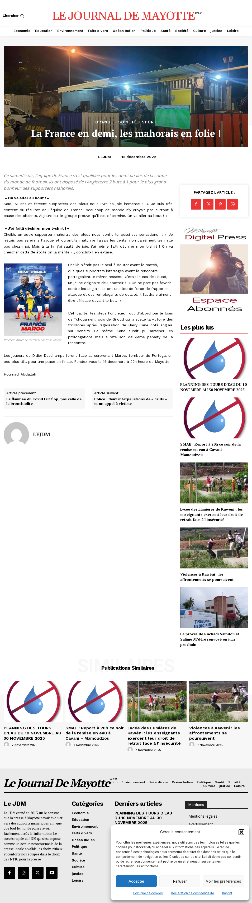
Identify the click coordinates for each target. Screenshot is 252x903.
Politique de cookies (148, 893)
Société (127, 122)
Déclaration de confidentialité (192, 893)
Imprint (227, 893)
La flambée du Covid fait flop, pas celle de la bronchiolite (44, 401)
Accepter (136, 881)
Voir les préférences (223, 881)
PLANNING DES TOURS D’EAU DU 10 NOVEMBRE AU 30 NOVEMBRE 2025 (213, 387)
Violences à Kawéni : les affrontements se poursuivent (207, 577)
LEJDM (104, 157)
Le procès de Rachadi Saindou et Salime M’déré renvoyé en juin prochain (209, 639)
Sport (149, 122)
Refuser (180, 881)
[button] (241, 832)
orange (104, 122)
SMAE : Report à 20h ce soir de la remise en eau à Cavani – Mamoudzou (210, 449)
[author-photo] (7, 742)
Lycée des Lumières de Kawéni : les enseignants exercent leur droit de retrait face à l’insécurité (211, 514)
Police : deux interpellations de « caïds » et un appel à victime (130, 401)
